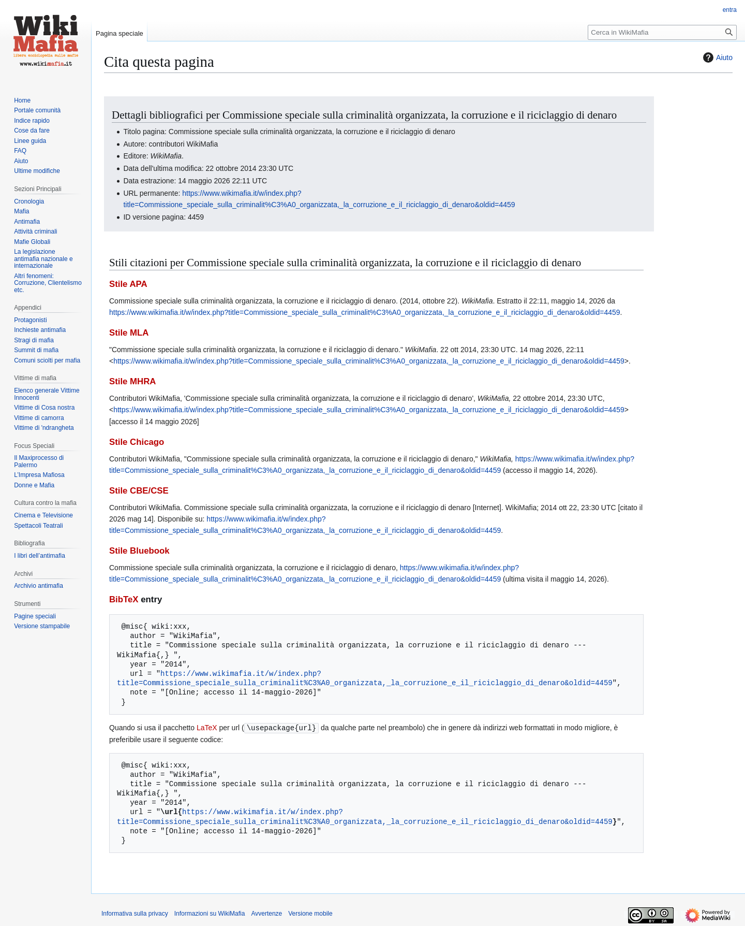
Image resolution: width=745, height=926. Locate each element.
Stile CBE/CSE (139, 491)
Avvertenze (266, 913)
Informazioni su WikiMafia (209, 913)
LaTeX (207, 728)
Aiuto (717, 57)
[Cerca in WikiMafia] (662, 32)
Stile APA (128, 284)
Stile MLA (128, 333)
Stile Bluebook (139, 551)
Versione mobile (310, 913)
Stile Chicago (136, 442)
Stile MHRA (132, 381)
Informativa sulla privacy (134, 913)
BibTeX (124, 599)
